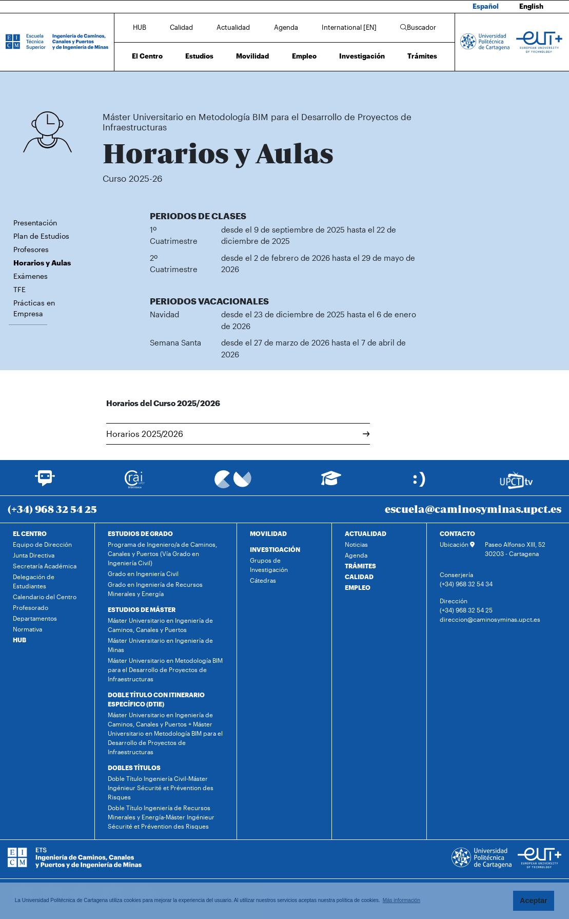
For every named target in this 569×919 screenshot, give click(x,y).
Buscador (418, 27)
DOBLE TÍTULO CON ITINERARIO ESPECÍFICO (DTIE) (156, 699)
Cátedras (263, 580)
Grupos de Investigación (269, 565)
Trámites (422, 56)
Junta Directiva (33, 555)
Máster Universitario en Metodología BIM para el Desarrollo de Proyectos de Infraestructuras (273, 86)
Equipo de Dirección (42, 544)
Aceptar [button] (533, 900)
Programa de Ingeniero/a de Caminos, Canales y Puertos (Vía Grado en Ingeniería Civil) (162, 553)
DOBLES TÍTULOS (134, 767)
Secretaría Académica (44, 565)
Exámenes (30, 276)
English (531, 6)
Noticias (356, 544)
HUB (139, 27)
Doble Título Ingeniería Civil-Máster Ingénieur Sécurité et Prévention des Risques (160, 787)
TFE (19, 289)
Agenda (286, 27)
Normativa (27, 629)
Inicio (111, 86)
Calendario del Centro (44, 596)
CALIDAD (359, 576)
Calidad (181, 27)
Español (486, 6)
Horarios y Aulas (420, 86)
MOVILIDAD (268, 533)
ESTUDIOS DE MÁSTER (141, 609)
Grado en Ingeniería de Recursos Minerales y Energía (155, 589)
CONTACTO (457, 533)
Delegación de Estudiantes (33, 581)
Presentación (35, 222)
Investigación (362, 56)
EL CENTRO (30, 533)
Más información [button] (401, 900)
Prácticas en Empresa (34, 308)
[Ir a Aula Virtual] (331, 483)
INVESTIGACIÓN (275, 549)
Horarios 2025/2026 (238, 433)
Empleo (304, 56)
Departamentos (35, 618)
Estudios (199, 56)
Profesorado (30, 607)
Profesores (31, 249)
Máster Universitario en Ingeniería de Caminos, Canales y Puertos (160, 625)
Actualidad (233, 27)
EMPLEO (357, 587)
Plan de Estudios (41, 236)
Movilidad (252, 56)
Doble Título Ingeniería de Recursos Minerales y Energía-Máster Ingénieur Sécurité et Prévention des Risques (161, 817)
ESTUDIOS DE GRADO (140, 533)
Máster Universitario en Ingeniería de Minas (160, 645)
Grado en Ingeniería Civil (143, 573)
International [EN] (349, 27)
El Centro (147, 56)
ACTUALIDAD (365, 533)
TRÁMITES (360, 565)
